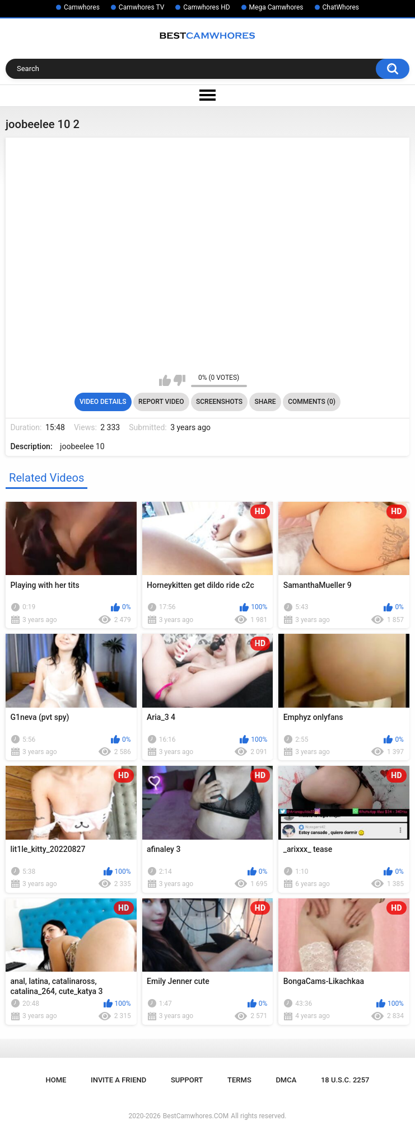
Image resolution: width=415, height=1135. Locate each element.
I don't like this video (179, 380)
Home (56, 1080)
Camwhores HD (206, 7)
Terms (239, 1080)
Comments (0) (311, 402)
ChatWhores (341, 7)
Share (265, 402)
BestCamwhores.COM (196, 1116)
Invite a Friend (118, 1080)
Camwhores (82, 7)
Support (187, 1080)
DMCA (286, 1080)
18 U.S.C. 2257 (345, 1080)
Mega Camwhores (276, 7)
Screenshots (219, 402)
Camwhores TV (141, 7)
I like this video (165, 380)
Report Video (161, 402)
